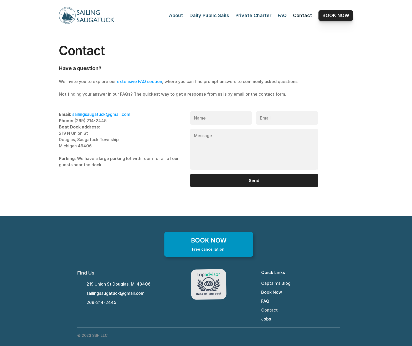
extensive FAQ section (139, 81)
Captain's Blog (276, 283)
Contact (302, 15)
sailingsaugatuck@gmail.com (101, 114)
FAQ (282, 15)
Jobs (266, 319)
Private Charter (253, 15)
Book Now (271, 292)
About (176, 15)
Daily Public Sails (209, 15)
